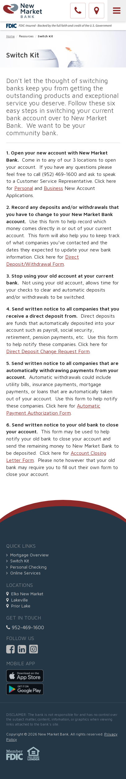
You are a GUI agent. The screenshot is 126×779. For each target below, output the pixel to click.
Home (10, 36)
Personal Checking (26, 567)
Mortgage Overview (27, 554)
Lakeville (17, 599)
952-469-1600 (25, 627)
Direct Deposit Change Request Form (48, 351)
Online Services (23, 572)
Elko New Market (24, 593)
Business (53, 188)
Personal (23, 188)
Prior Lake (18, 605)
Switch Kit (17, 560)
